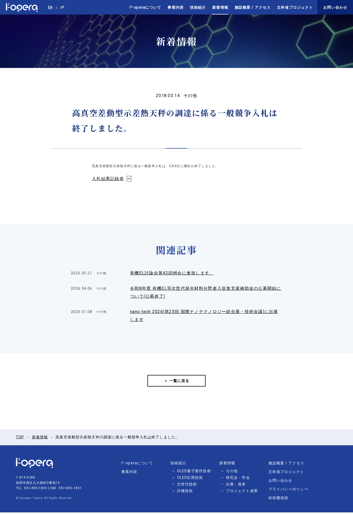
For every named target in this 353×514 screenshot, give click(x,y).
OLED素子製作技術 (194, 472)
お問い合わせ (335, 7)
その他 (232, 472)
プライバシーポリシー (288, 491)
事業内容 (175, 7)
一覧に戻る (179, 381)
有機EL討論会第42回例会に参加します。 (172, 273)
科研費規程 (278, 499)
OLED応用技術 (190, 479)
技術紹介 (198, 7)
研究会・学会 (238, 479)
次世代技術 (187, 486)
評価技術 (185, 492)
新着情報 (220, 7)
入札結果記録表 (108, 178)
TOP (20, 439)
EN (50, 7)
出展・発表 (236, 486)
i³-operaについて (145, 7)
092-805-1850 (35, 490)
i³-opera (22, 7)
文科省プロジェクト (295, 7)
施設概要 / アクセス (253, 7)
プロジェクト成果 (242, 492)
